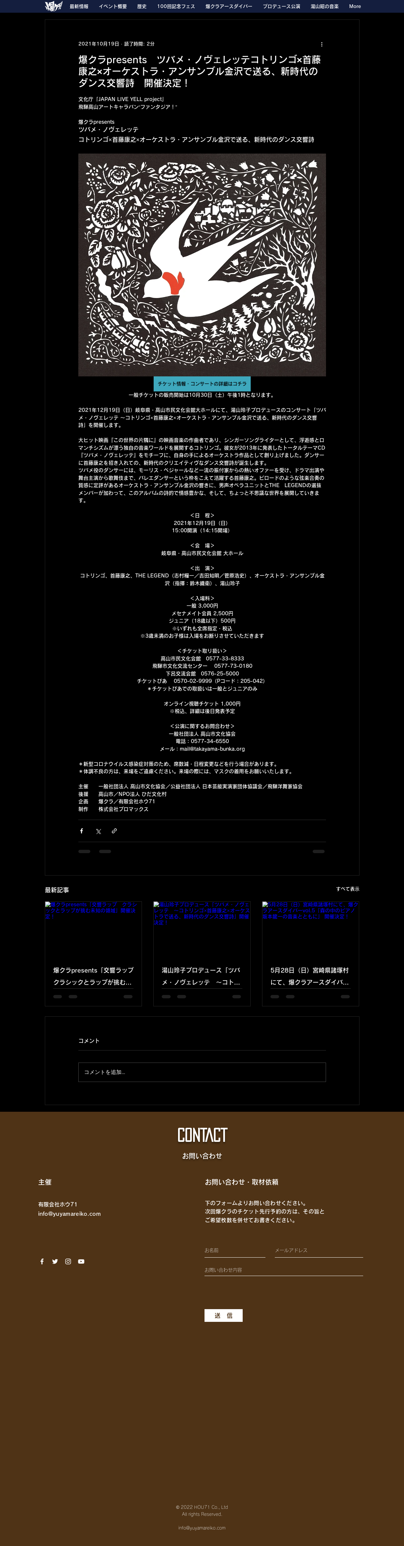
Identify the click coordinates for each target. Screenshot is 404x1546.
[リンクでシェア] (114, 831)
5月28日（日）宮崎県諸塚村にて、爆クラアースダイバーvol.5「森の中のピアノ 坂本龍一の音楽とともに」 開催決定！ (310, 977)
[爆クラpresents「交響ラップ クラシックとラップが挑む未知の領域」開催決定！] (93, 929)
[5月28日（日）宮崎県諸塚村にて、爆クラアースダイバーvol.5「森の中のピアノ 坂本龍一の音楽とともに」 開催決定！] (310, 929)
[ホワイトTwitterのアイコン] (55, 1261)
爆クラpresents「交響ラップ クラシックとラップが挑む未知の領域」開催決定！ (93, 977)
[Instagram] (68, 1261)
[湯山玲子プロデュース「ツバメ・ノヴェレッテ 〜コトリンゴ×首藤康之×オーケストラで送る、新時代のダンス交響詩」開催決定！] (202, 929)
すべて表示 (347, 889)
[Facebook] (42, 1261)
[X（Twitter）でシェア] (98, 831)
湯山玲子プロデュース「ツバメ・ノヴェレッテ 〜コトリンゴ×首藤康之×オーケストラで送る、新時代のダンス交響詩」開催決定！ (201, 977)
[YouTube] (81, 1261)
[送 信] (224, 1315)
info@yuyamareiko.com (69, 1213)
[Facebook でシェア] (81, 831)
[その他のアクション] (322, 44)
